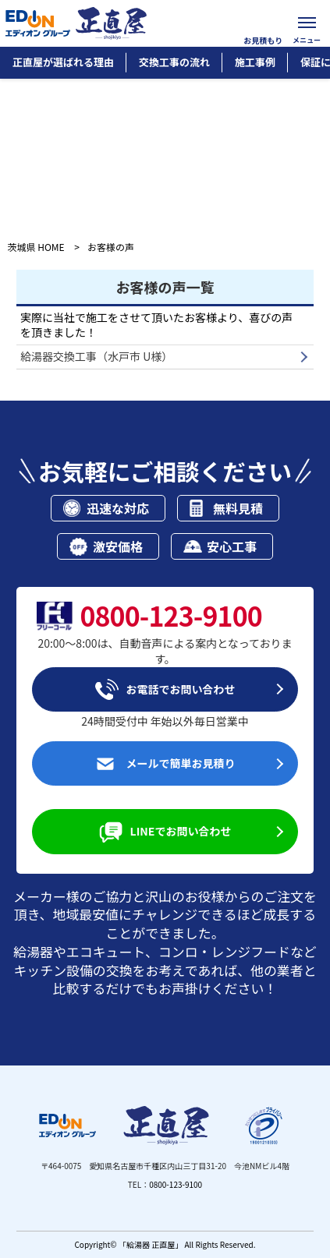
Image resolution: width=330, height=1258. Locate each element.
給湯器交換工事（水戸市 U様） (96, 356)
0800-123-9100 (175, 1184)
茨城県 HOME (36, 246)
